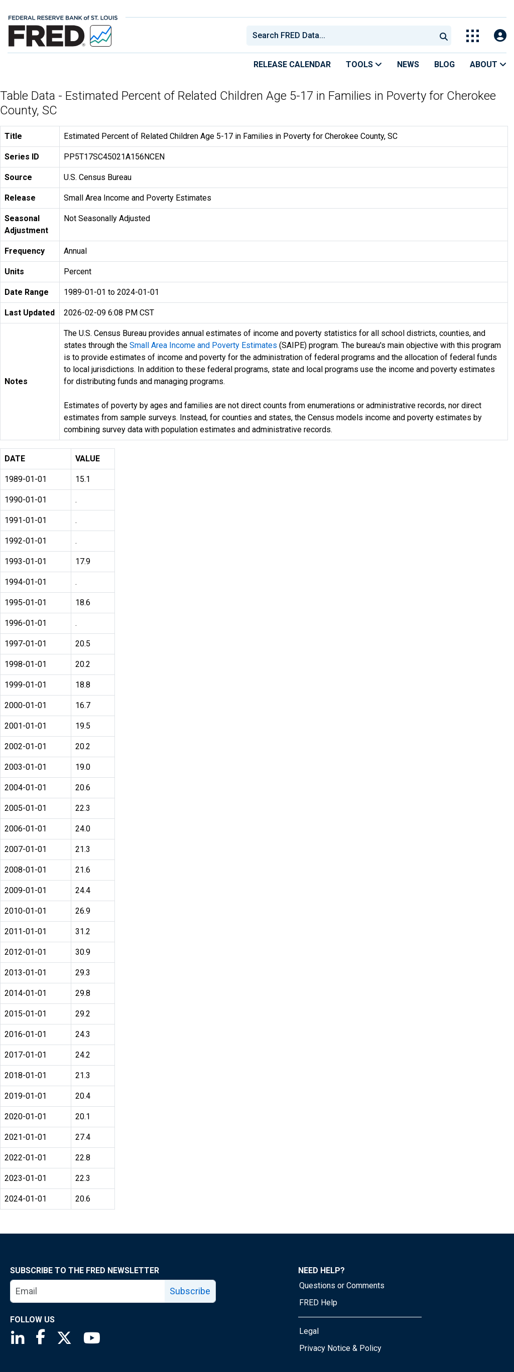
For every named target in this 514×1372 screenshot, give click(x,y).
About (488, 64)
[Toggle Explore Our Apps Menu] (472, 36)
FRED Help (318, 1302)
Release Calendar (292, 64)
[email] (88, 1291)
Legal (309, 1331)
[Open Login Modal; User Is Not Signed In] (500, 36)
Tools (364, 64)
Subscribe (190, 1291)
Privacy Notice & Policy (340, 1348)
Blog (444, 64)
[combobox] (340, 36)
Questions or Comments (341, 1285)
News (408, 64)
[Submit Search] (443, 36)
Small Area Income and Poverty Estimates (203, 345)
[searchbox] (342, 36)
